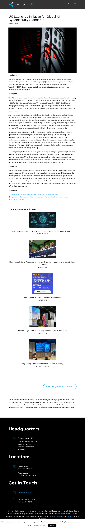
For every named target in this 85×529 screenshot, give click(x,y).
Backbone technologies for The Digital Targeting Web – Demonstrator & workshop (42, 231)
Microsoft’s (60, 516)
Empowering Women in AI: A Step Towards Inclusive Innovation (42, 331)
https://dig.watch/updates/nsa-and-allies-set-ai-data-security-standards (34, 194)
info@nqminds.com (24, 492)
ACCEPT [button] (52, 525)
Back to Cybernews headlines (59, 386)
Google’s (70, 516)
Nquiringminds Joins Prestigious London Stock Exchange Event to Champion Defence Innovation (42, 263)
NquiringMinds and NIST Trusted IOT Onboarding (42, 297)
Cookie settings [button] (39, 525)
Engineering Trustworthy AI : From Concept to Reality (42, 364)
